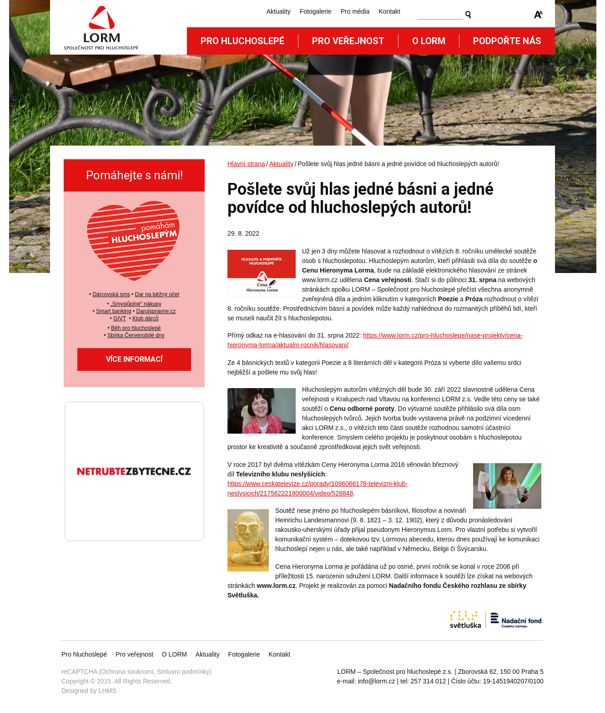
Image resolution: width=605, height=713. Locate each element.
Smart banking (113, 311)
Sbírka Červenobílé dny (135, 335)
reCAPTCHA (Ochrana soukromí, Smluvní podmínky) (136, 671)
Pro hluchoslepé (242, 40)
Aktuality (279, 11)
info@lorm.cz (376, 681)
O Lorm (428, 40)
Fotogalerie (316, 11)
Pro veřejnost (348, 40)
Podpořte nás (507, 40)
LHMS (107, 690)
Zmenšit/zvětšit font (539, 15)
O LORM (174, 654)
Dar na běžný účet (157, 294)
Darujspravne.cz (156, 311)
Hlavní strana (246, 163)
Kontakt (389, 11)
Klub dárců (145, 318)
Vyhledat (468, 15)
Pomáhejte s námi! (134, 175)
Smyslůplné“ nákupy (136, 304)
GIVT (119, 318)
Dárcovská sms (111, 294)
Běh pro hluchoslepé (136, 328)
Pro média (355, 11)
